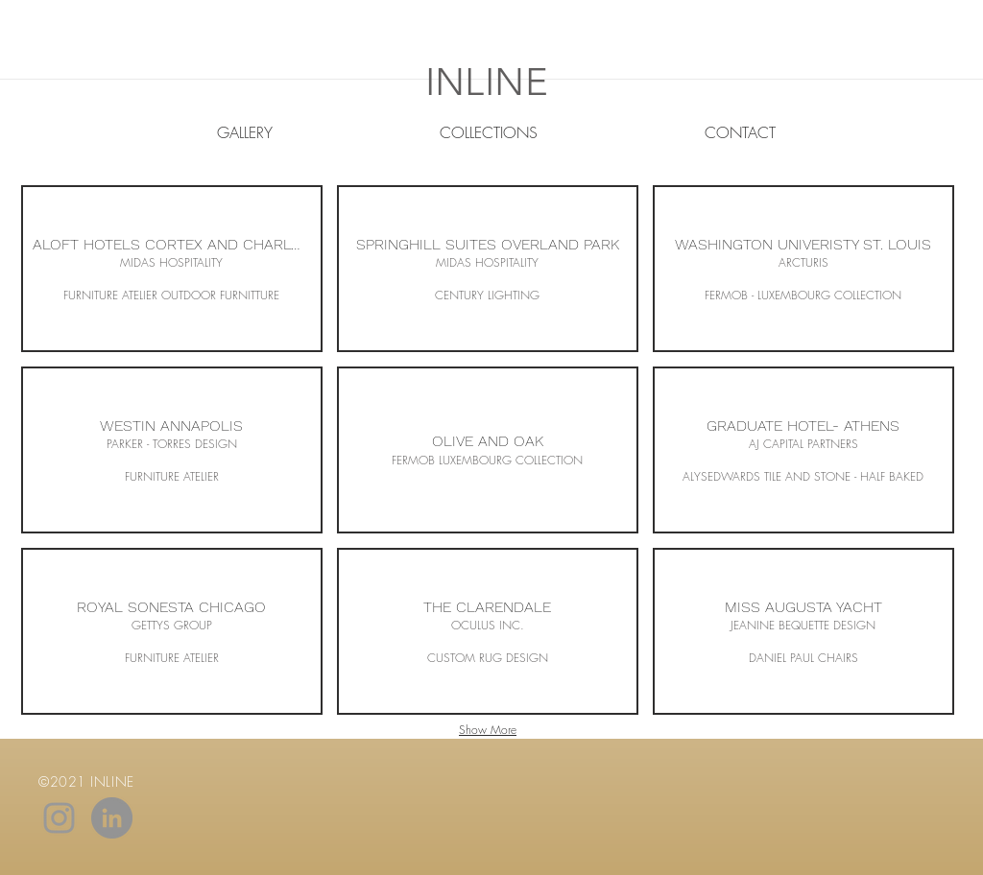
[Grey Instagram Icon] (59, 818)
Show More (487, 729)
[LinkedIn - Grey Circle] (111, 818)
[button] (172, 268)
